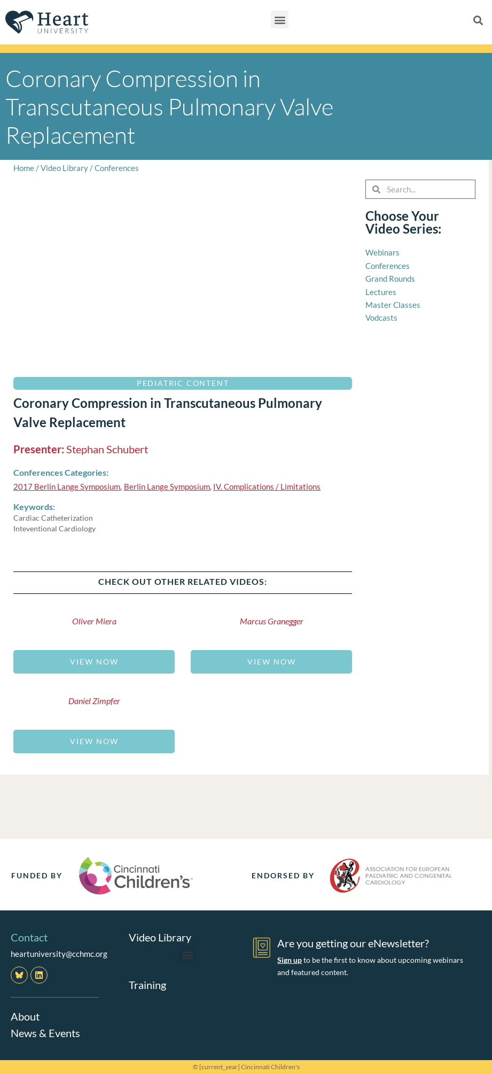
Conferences (117, 168)
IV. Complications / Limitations (267, 486)
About (25, 1016)
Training (147, 984)
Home (23, 168)
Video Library (64, 168)
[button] (279, 19)
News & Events (45, 1032)
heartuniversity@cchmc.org (59, 954)
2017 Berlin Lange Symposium (66, 486)
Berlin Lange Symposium (167, 486)
